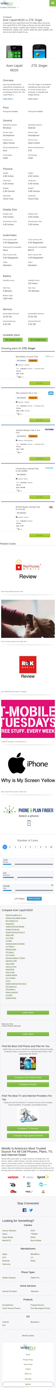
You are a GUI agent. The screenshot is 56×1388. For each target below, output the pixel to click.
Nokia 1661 (10, 935)
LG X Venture (10, 978)
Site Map (28, 1379)
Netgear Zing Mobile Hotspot (16, 918)
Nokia (33, 1261)
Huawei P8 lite (11, 998)
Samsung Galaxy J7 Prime (15, 958)
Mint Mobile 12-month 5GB (27, 357)
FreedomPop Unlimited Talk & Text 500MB (27, 470)
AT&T (33, 1231)
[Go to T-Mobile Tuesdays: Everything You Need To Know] (28, 719)
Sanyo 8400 (10, 964)
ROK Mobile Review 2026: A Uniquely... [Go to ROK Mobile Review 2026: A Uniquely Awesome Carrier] (14, 691)
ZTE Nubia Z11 (11, 987)
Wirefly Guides (28, 1336)
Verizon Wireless (9, 1231)
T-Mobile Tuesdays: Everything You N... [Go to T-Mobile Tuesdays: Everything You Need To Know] (14, 741)
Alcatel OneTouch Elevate (15, 926)
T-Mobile (34, 1234)
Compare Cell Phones (8, 7)
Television (35, 1291)
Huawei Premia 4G (12, 929)
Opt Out (28, 1384)
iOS (3, 1325)
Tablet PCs (35, 1278)
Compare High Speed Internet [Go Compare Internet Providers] (28, 1135)
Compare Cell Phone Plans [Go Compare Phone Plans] (28, 1077)
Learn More (28, 1012)
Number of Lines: (28, 840)
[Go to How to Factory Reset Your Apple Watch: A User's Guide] (28, 619)
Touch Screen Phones (11, 1308)
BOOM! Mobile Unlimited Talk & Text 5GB (28, 508)
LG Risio (9, 941)
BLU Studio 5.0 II (12, 921)
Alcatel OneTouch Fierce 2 (15, 932)
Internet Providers (9, 1291)
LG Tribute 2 (10, 946)
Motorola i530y (11, 949)
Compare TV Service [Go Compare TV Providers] (28, 1128)
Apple (4, 1254)
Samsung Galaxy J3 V (14, 915)
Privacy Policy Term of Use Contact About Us (28, 1367)
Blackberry (35, 1322)
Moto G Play (10, 972)
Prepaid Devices (37, 1305)
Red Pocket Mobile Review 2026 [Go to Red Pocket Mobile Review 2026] (12, 591)
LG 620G (9, 995)
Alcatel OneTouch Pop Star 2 (16, 984)
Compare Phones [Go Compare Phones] (28, 1084)
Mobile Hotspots (9, 1278)
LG (32, 1257)
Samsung (6, 1264)
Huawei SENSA (11, 975)
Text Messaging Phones (40, 1308)
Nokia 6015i (10, 969)
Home (28, 1354)
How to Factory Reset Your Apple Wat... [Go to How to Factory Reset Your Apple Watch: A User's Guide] (14, 641)
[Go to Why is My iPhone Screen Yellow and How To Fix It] (28, 769)
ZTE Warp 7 (10, 952)
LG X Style (9, 938)
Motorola (6, 1261)
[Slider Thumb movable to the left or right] (13, 865)
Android (5, 1322)
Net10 (33, 1237)
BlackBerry (35, 1254)
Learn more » (8, 99)
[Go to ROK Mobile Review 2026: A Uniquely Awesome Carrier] (28, 669)
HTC (4, 1257)
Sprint (4, 1234)
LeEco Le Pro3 (11, 967)
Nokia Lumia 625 (12, 992)
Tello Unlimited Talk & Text (26, 393)
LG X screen (10, 955)
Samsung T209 (11, 961)
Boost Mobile (36, 1241)
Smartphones (7, 1305)
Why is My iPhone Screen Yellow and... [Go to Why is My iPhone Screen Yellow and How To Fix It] (14, 792)
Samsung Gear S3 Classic (15, 944)
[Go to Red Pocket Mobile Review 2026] (28, 569)
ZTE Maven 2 (10, 989)
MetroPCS (6, 1241)
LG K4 (8, 981)
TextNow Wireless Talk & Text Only (28, 431)
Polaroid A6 (10, 924)
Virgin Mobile (7, 1237)
